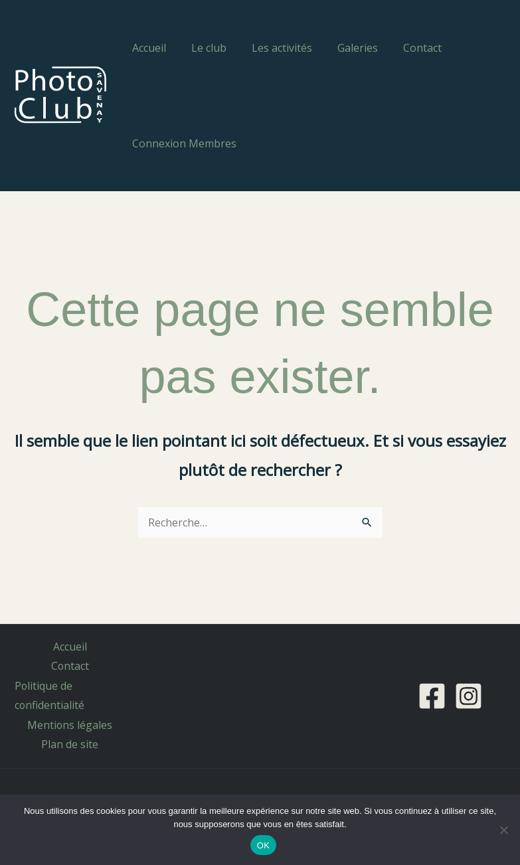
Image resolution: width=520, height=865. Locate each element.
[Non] (503, 829)
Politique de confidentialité (48, 695)
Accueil (147, 47)
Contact (404, 47)
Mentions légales (70, 725)
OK (263, 845)
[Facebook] (432, 696)
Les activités (272, 47)
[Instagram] (468, 696)
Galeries (343, 47)
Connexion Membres (182, 143)
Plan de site (69, 745)
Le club (202, 47)
